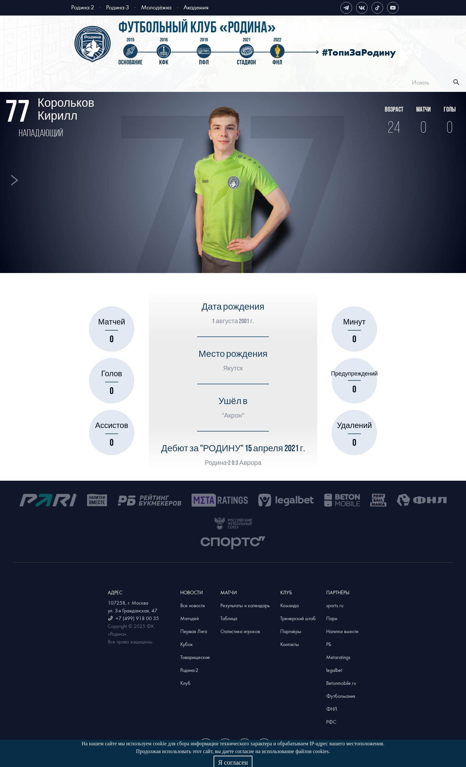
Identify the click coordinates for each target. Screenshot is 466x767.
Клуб (318, 83)
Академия (195, 7)
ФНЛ (331, 709)
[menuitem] (109, 83)
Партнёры (290, 631)
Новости (170, 83)
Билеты (115, 83)
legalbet (334, 670)
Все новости (192, 605)
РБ (328, 644)
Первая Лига (193, 631)
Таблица (228, 618)
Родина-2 (82, 7)
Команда (289, 605)
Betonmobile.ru (341, 683)
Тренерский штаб (298, 618)
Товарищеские (195, 657)
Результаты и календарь (245, 605)
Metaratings (338, 657)
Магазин (375, 83)
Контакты (289, 644)
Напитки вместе (342, 631)
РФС (331, 721)
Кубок (186, 644)
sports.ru (334, 605)
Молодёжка (156, 7)
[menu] (241, 82)
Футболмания (340, 696)
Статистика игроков (240, 631)
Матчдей (189, 618)
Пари (331, 618)
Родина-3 (117, 7)
